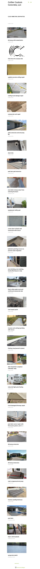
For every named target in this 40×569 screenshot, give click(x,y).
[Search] (28, 2)
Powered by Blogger (20, 567)
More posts (17, 563)
